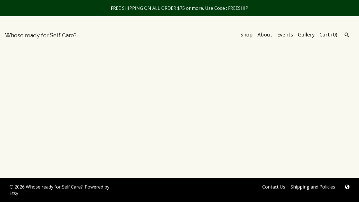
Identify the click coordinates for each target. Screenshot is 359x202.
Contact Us (273, 187)
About (264, 34)
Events (285, 34)
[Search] (347, 36)
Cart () (328, 34)
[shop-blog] (347, 187)
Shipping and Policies (313, 187)
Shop (246, 34)
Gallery (306, 34)
